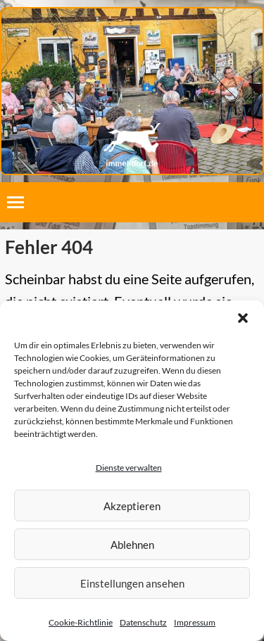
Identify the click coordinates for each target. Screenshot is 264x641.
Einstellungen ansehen (132, 583)
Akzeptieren (132, 506)
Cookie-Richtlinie (81, 622)
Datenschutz (143, 622)
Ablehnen (132, 544)
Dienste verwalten (129, 467)
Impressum (194, 622)
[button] (243, 318)
